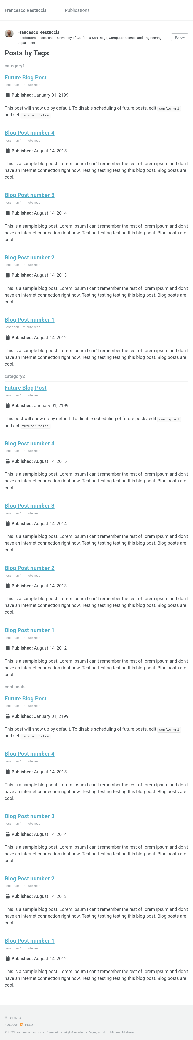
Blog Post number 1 (30, 318)
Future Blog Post (26, 77)
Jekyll (67, 1028)
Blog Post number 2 (30, 256)
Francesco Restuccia (26, 10)
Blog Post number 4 (30, 132)
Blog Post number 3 (30, 194)
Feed (26, 1021)
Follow (180, 37)
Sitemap (13, 1013)
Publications (77, 10)
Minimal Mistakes (122, 1028)
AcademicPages (85, 1028)
